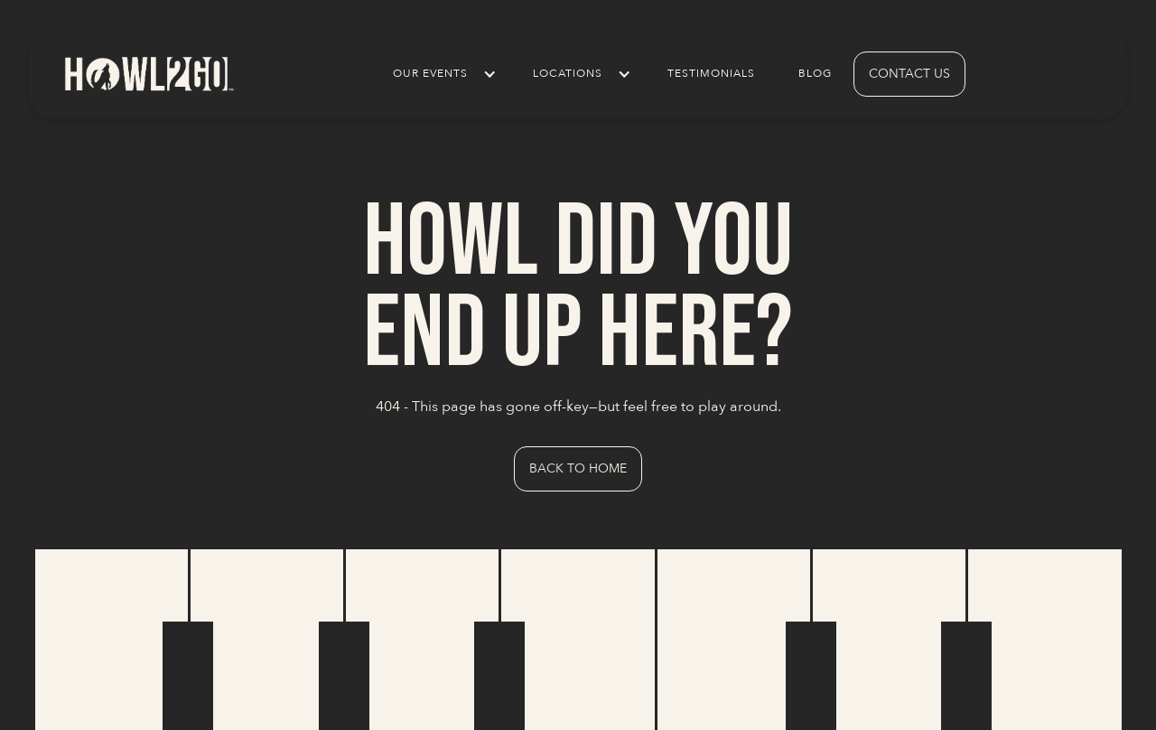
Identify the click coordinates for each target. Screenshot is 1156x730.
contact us (909, 73)
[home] (148, 73)
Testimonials (711, 73)
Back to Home (578, 468)
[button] (441, 74)
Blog (815, 73)
